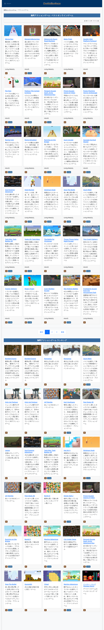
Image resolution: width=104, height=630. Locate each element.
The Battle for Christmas (49, 240)
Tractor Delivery (11, 289)
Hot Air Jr (67, 450)
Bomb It (47, 496)
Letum (7, 450)
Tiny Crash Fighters (90, 239)
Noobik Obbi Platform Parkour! (90, 40)
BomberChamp (10, 359)
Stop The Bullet (69, 190)
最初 (41, 332)
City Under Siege (70, 539)
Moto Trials (68, 39)
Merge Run (9, 39)
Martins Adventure (51, 539)
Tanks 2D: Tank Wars (32, 239)
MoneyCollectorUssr (32, 39)
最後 (62, 332)
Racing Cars (9, 140)
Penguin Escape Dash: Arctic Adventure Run (50, 93)
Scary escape (68, 140)
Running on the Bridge (50, 141)
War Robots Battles (71, 289)
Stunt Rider (87, 190)
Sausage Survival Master (89, 141)
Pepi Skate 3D (88, 402)
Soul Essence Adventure (10, 191)
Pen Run (8, 91)
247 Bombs (48, 402)
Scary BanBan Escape (49, 290)
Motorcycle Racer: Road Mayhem (50, 40)
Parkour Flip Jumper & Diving (32, 92)
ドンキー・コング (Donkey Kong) (89, 585)
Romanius (48, 359)
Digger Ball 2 (68, 496)
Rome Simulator (31, 140)
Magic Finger (29, 289)
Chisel (46, 584)
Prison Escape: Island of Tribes (69, 92)
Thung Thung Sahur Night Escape (71, 240)
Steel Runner (29, 190)
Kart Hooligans (69, 402)
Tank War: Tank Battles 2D (10, 240)
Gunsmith (28, 584)
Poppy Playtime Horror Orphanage (90, 92)
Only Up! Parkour (11, 402)
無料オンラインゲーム (10, 10)
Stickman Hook (49, 190)
